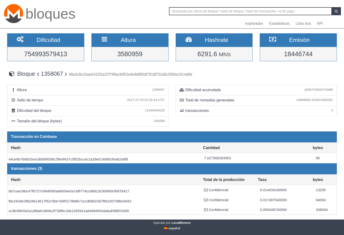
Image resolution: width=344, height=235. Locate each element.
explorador (254, 23)
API (320, 23)
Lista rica (303, 23)
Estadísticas (279, 23)
